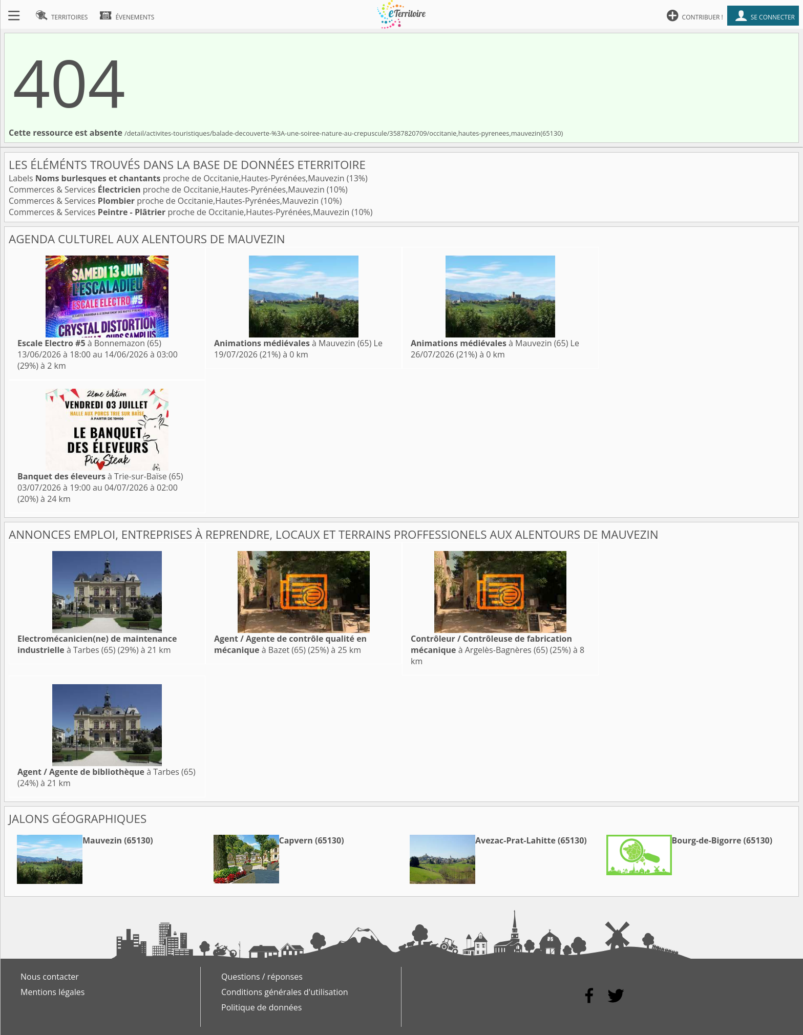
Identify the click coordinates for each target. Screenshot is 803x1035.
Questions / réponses (262, 976)
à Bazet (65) (290, 644)
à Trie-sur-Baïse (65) (100, 476)
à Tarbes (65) (97, 644)
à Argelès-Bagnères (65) (491, 644)
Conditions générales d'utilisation (284, 992)
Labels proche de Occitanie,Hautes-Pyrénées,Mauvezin (178, 178)
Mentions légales (52, 992)
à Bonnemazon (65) (89, 343)
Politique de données (261, 1007)
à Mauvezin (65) (292, 343)
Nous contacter (49, 976)
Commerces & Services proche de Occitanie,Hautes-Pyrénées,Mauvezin (168, 189)
